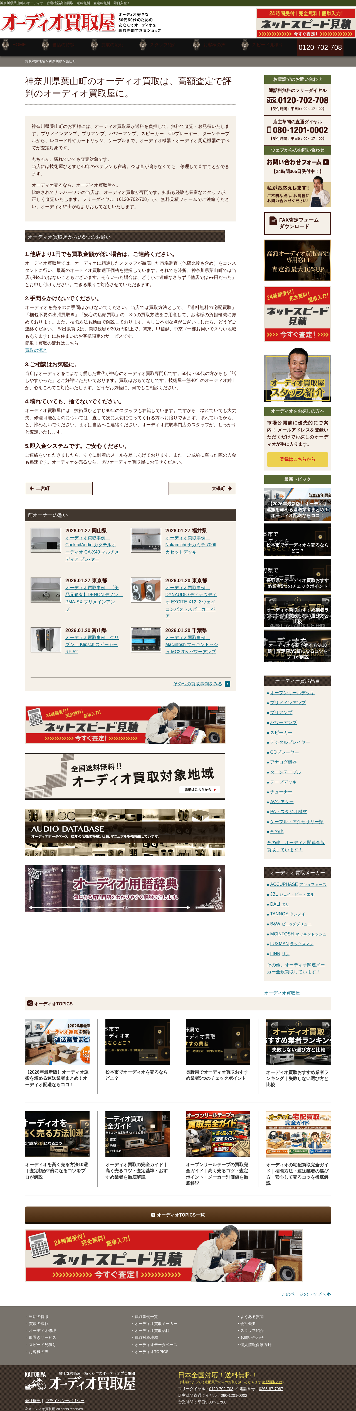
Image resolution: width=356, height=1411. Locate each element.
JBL (292, 890)
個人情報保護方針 (255, 1340)
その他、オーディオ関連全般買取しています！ (296, 842)
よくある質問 (252, 1312)
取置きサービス (42, 1333)
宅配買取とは (272, 1378)
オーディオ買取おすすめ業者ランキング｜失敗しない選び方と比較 (297, 1074)
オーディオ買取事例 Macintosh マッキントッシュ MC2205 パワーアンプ (191, 640)
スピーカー (281, 728)
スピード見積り (42, 1340)
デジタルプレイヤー (290, 738)
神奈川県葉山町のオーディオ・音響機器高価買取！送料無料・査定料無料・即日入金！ (65, 3)
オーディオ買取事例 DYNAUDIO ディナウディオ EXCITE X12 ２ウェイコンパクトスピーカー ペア (191, 597)
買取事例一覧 (146, 1312)
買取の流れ (36, 346)
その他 (276, 827)
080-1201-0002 (234, 1391)
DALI (279, 900)
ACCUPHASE (298, 880)
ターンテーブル (285, 767)
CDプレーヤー (284, 747)
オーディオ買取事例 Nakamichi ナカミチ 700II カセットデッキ (190, 540)
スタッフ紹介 (252, 1326)
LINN (279, 949)
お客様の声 (38, 1347)
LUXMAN (291, 939)
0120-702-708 (221, 1384)
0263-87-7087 (271, 1384)
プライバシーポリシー (65, 1396)
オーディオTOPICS (152, 1347)
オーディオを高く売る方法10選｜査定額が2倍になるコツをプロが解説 (56, 1166)
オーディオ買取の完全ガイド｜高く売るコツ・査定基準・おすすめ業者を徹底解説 (136, 1166)
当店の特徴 (38, 1312)
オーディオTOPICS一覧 (180, 1210)
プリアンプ (281, 708)
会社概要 (248, 1319)
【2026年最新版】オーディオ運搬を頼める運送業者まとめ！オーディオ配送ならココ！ (56, 1074)
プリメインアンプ (288, 698)
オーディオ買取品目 (152, 1326)
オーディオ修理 (42, 1326)
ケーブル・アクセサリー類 (296, 817)
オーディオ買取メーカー (156, 1319)
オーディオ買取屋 (282, 988)
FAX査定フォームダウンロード (299, 219)
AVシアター (281, 797)
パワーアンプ (283, 718)
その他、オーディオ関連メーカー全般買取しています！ (296, 964)
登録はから (297, 455)
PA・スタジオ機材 (288, 807)
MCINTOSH (298, 929)
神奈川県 (55, 57)
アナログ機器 (283, 758)
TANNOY (287, 909)
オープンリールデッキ (292, 688)
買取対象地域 (35, 57)
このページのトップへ (303, 1290)
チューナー (281, 787)
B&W (289, 919)
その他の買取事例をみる (197, 679)
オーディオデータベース (156, 1340)
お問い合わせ (252, 1333)
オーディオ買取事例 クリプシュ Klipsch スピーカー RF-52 (92, 640)
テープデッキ (283, 777)
